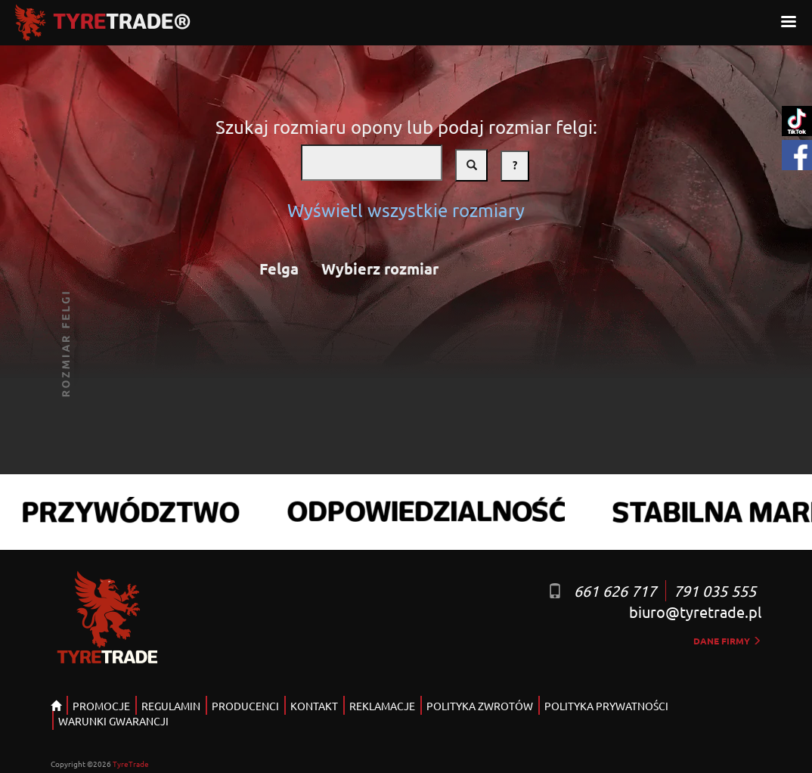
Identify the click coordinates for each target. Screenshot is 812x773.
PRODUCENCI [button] (245, 705)
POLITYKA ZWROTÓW (479, 705)
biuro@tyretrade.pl (695, 611)
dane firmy (727, 641)
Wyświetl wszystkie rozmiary (406, 210)
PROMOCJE (101, 705)
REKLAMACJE (382, 705)
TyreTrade (131, 763)
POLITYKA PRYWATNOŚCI (606, 705)
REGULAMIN (170, 705)
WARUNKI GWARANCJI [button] (113, 721)
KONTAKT (314, 705)
